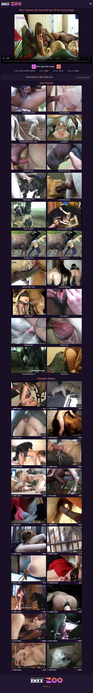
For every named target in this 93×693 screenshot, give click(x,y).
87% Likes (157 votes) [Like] (43, 67)
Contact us (46, 686)
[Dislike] (59, 67)
